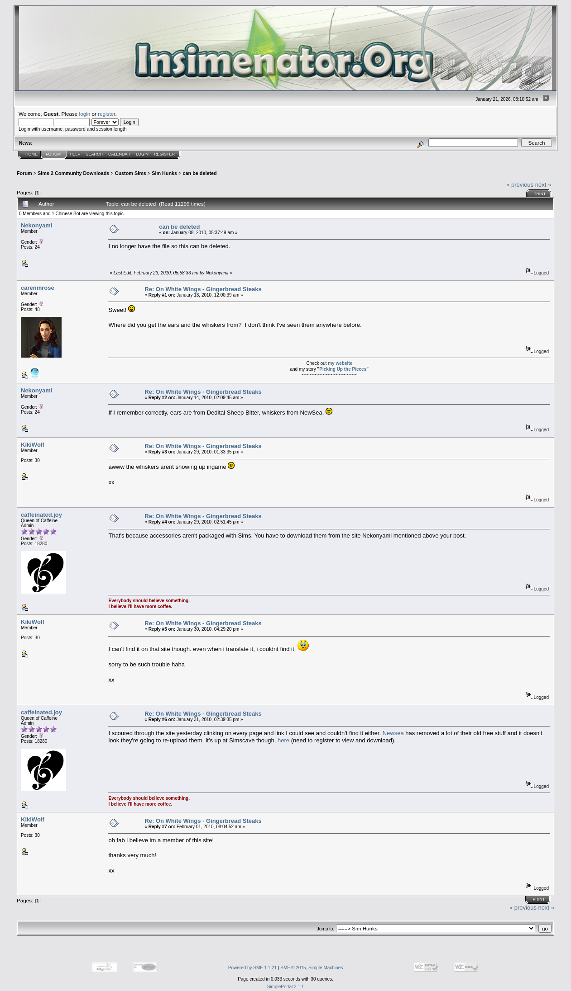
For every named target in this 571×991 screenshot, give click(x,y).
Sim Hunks (164, 173)
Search (94, 154)
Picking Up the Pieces (342, 369)
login (85, 114)
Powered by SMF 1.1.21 (252, 967)
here (283, 740)
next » (543, 184)
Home (31, 154)
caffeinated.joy (41, 514)
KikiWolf (32, 444)
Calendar (119, 154)
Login (142, 154)
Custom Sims (130, 173)
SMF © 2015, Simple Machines (311, 967)
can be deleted (199, 173)
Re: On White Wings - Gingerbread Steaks (202, 289)
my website (340, 363)
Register (164, 154)
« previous (519, 184)
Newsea (393, 733)
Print (539, 194)
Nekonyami (36, 225)
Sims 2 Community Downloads (73, 173)
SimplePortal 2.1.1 (285, 986)
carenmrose (37, 287)
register (106, 114)
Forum (53, 154)
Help (75, 154)
